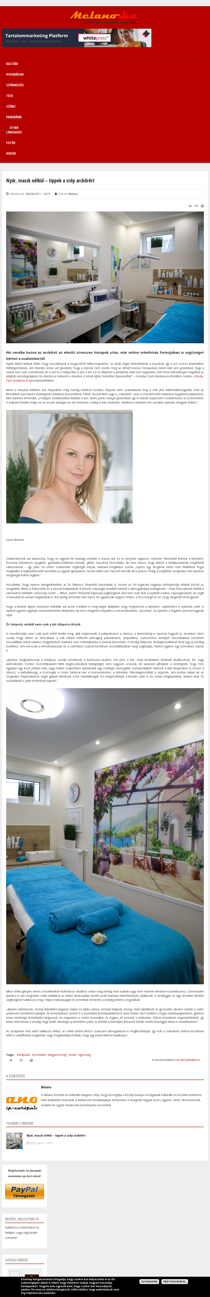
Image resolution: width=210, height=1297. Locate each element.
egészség (84, 965)
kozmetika (39, 965)
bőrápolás (23, 965)
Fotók (179, 63)
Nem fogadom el (174, 1281)
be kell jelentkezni (188, 970)
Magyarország (57, 965)
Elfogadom (149, 1281)
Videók (198, 63)
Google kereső (16, 1170)
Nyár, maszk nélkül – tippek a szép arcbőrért (56, 1046)
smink (72, 965)
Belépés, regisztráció (22, 1129)
